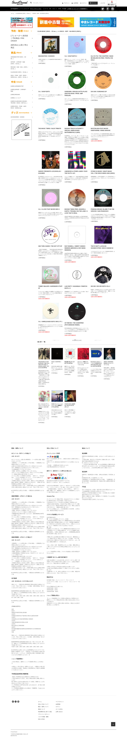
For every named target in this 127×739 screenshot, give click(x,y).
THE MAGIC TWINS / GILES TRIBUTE (49, 128)
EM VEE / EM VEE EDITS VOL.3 (100, 286)
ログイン (84, 3)
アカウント (67, 3)
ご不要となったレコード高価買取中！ (77, 8)
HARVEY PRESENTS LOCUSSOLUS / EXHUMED (49, 172)
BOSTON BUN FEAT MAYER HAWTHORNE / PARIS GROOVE (100, 129)
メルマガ (102, 3)
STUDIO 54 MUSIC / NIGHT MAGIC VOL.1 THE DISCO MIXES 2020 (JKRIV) (103, 172)
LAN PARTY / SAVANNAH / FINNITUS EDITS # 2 (76, 287)
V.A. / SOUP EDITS (44, 91)
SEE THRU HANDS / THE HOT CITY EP (50, 246)
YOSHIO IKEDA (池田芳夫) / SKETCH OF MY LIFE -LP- (70, 405)
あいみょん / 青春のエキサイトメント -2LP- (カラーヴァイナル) (83, 363)
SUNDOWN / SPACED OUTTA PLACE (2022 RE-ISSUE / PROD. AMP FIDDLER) (76, 93)
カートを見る (59, 709)
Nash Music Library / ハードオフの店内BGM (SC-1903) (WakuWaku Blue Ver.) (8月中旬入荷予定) (96, 364)
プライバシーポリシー (44, 714)
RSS (39, 719)
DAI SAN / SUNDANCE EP (99, 91)
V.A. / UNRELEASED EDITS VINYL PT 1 (50, 321)
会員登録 (76, 3)
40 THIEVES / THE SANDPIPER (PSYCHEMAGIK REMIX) (74, 324)
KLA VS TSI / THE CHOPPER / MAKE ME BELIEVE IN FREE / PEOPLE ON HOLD (102, 58)
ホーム (12, 13)
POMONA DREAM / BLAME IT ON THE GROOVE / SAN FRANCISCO (102, 210)
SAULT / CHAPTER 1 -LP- (56, 362)
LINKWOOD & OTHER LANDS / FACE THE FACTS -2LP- (76, 172)
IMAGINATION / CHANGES (46, 56)
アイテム (92, 3)
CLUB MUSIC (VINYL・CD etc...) (23, 13)
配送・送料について (43, 706)
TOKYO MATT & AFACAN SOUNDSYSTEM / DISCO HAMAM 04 (102, 247)
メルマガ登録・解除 (43, 716)
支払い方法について (43, 704)
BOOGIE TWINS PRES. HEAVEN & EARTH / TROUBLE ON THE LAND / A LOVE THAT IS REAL (76, 211)
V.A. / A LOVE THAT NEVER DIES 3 (49, 209)
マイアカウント (60, 701)
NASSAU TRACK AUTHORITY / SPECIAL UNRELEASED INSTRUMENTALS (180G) (74, 130)
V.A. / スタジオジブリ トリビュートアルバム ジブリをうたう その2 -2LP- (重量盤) (43, 406)
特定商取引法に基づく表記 (45, 711)
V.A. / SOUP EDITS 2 (71, 56)
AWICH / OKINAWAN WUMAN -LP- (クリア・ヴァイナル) (109, 363)
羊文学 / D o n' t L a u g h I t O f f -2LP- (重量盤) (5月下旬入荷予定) (57, 405)
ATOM (43, 719)
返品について (41, 709)
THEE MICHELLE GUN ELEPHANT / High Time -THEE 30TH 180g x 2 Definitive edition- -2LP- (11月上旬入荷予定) (44, 364)
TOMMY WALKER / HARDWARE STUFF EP (50, 287)
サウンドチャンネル (35, 8)
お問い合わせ (59, 711)
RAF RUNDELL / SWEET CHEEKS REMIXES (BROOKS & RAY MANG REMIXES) (75, 248)
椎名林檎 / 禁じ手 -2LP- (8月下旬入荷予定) (70, 362)
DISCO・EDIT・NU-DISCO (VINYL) (41, 13)
